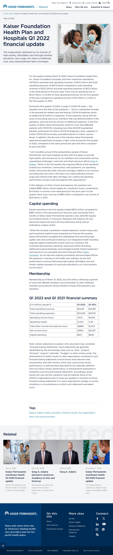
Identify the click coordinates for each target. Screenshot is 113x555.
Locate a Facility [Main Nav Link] (91, 3)
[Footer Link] (103, 519)
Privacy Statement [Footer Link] (35, 550)
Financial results (69, 413)
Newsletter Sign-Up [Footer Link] (70, 550)
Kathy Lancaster (53, 413)
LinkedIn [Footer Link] (97, 524)
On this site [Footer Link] (52, 515)
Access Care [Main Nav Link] (76, 3)
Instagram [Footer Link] (97, 529)
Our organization (86, 413)
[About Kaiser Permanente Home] (24, 6)
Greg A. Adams (36, 413)
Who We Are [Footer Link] (52, 525)
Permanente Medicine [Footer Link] (74, 531)
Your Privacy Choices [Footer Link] (91, 550)
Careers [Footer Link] (72, 536)
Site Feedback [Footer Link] (52, 550)
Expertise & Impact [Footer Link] (55, 529)
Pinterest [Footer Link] (103, 529)
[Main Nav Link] (60, 3)
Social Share (3, 545)
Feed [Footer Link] (97, 534)
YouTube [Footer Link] (104, 524)
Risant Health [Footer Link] (74, 522)
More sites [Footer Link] (76, 513)
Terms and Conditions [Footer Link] (15, 550)
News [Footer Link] (49, 521)
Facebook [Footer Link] (97, 518)
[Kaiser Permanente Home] (21, 514)
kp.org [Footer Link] (71, 518)
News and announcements (42, 417)
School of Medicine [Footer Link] (77, 526)
